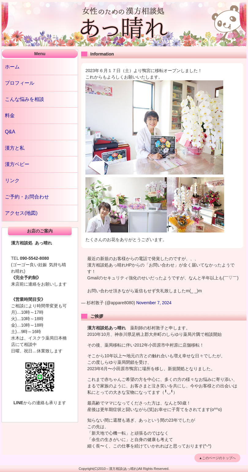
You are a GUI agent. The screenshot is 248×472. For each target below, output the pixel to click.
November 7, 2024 (153, 302)
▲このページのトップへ (217, 458)
